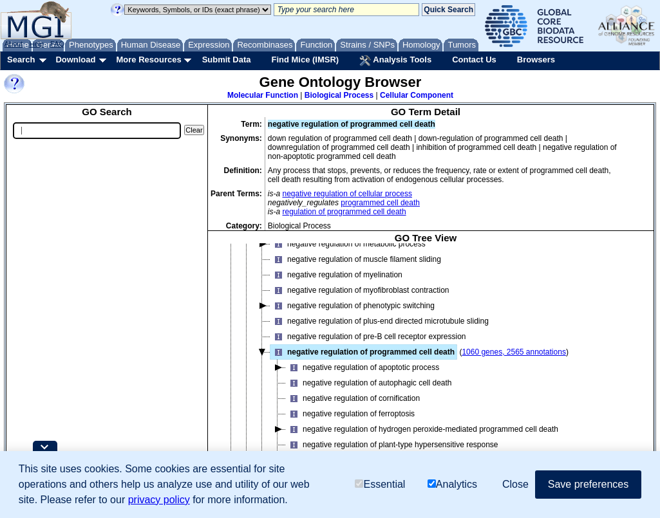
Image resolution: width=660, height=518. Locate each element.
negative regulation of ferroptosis (350, 413)
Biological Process (339, 95)
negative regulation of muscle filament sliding (355, 259)
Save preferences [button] (588, 484)
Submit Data (226, 59)
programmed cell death (380, 202)
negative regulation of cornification (353, 398)
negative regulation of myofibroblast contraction (359, 290)
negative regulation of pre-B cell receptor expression (368, 336)
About (14, 44)
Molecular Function (262, 95)
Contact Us (474, 59)
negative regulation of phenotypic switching (352, 305)
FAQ (57, 44)
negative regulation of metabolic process (348, 244)
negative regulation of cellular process (347, 193)
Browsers (536, 59)
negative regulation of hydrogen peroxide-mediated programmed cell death (422, 429)
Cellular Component (416, 95)
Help (36, 44)
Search (21, 59)
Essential (380, 484)
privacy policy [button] (159, 499)
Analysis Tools (395, 60)
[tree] (425, 362)
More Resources (148, 59)
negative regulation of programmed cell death (362, 352)
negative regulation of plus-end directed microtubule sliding (379, 321)
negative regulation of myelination (336, 274)
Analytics (452, 484)
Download (75, 59)
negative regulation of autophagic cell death (369, 383)
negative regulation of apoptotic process (362, 367)
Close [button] (515, 484)
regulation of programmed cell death (344, 211)
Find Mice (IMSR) (305, 59)
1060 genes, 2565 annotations (513, 351)
